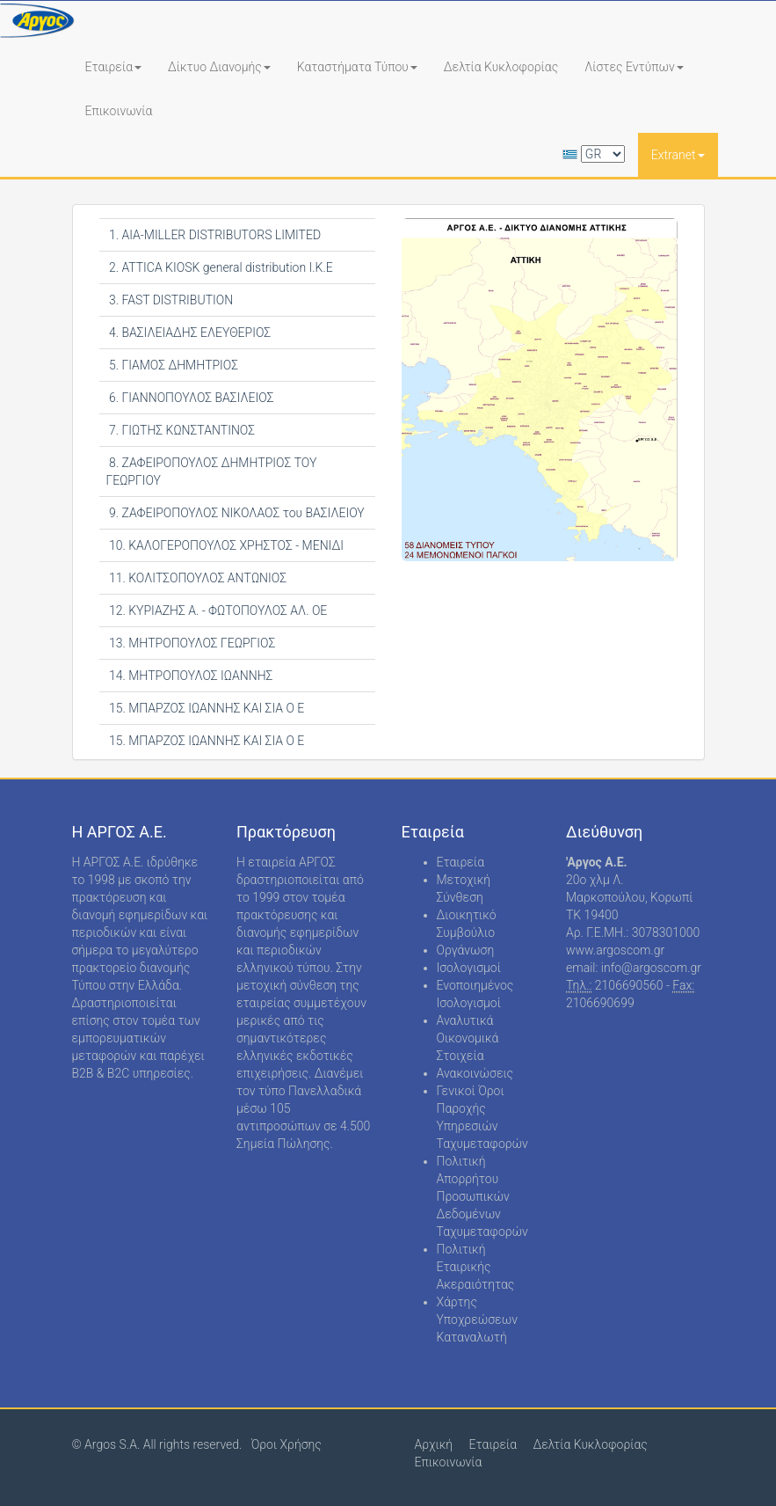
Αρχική (434, 1444)
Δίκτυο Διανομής (219, 67)
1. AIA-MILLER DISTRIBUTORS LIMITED (214, 235)
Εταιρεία (113, 67)
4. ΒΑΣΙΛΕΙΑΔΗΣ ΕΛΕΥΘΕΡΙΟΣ (189, 332)
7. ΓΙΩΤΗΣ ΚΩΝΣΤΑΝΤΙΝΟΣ (181, 430)
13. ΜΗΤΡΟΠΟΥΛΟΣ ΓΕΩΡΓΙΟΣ (191, 643)
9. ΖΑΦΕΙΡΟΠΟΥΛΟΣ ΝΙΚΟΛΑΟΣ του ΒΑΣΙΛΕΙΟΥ (235, 513)
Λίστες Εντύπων (634, 67)
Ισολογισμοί (469, 968)
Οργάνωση (466, 950)
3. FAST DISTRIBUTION (170, 300)
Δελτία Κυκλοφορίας (501, 67)
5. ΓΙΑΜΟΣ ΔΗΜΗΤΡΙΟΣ (172, 365)
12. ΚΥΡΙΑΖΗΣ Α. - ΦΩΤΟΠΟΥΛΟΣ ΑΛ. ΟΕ (217, 610)
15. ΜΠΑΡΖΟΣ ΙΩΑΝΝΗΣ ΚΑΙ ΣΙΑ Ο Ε (205, 708)
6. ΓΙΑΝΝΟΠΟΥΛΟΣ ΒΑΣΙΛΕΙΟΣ (190, 398)
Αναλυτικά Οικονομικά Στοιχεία (468, 1038)
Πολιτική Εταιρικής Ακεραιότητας (476, 1266)
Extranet (678, 155)
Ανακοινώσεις (475, 1073)
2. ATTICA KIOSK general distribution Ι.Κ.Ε (219, 267)
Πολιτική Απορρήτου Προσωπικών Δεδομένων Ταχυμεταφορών (482, 1196)
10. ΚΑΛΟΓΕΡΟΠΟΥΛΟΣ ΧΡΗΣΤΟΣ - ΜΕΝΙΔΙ (225, 545)
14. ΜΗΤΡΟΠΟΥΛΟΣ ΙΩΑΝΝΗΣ (189, 676)
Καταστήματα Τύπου (357, 67)
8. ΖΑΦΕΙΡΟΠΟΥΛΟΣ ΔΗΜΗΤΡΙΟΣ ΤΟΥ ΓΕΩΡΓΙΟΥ (211, 471)
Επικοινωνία (119, 111)
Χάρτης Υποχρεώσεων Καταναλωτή (477, 1319)
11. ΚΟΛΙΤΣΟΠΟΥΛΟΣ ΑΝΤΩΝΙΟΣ (196, 578)
